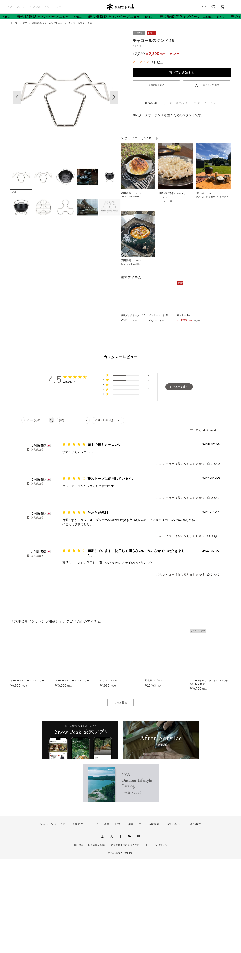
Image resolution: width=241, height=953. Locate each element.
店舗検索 (154, 918)
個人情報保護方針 (97, 939)
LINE (130, 930)
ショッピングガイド (52, 918)
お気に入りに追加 (209, 85)
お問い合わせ (174, 918)
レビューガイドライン (155, 939)
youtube (139, 930)
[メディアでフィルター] (108, 514)
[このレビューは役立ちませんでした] (215, 558)
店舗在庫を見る (156, 85)
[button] (114, 97)
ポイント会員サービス (107, 918)
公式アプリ (79, 918)
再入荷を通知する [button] (181, 72)
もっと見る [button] (120, 796)
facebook (121, 930)
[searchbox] (35, 514)
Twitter (111, 930)
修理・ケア (134, 918)
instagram (102, 930)
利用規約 (78, 939)
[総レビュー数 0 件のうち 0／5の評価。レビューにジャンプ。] (149, 62)
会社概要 (195, 918)
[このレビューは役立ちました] (208, 558)
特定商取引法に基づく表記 (125, 939)
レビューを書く (179, 480)
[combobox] (73, 514)
